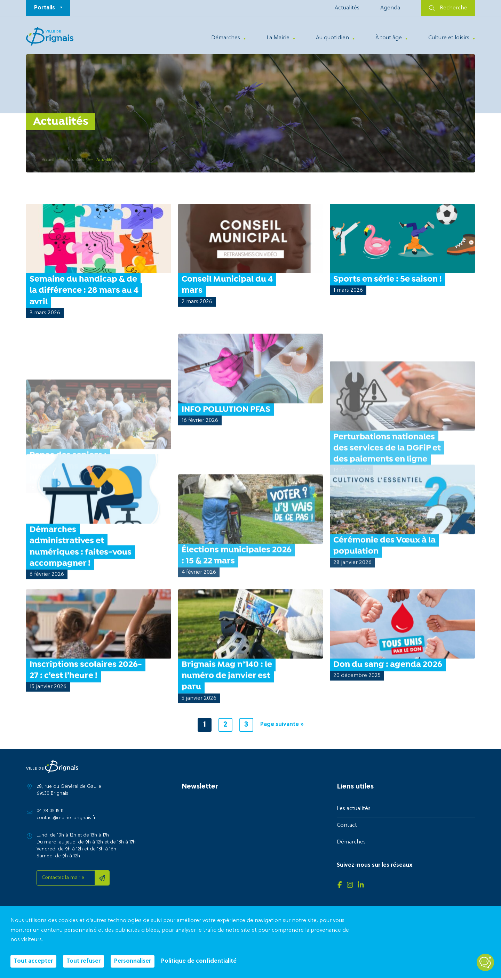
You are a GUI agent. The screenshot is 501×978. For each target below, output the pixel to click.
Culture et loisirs (448, 38)
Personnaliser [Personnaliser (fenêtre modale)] (132, 961)
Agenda (390, 8)
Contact (347, 825)
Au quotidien (332, 38)
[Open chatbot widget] (485, 962)
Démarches (225, 38)
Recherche (448, 8)
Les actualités (354, 809)
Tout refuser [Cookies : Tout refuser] (83, 961)
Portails (44, 8)
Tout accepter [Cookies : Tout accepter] (33, 961)
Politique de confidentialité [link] (199, 961)
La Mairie (278, 38)
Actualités (347, 8)
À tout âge (388, 38)
